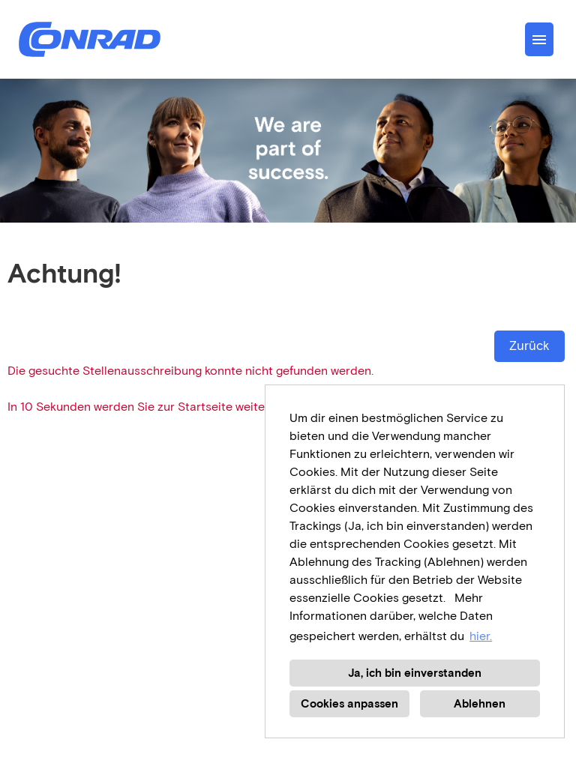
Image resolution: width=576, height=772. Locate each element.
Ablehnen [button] (480, 704)
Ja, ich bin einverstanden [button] (415, 673)
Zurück (529, 346)
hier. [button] (481, 636)
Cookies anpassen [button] (349, 704)
